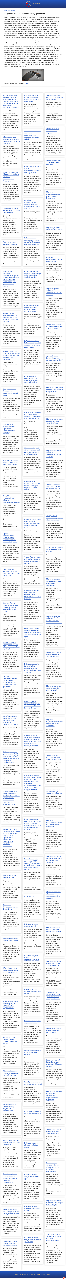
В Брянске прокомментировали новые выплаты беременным (53, 195)
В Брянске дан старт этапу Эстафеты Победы (54, 229)
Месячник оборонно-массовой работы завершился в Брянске (54, 791)
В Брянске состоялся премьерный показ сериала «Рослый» (53, 1131)
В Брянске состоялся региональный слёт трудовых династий (53, 654)
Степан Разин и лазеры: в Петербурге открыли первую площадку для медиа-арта (32, 560)
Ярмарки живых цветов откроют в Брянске (32, 1022)
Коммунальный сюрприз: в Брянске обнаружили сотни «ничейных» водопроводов (53, 1167)
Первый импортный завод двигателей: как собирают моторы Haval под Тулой (11, 646)
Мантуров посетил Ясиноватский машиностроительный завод (10, 392)
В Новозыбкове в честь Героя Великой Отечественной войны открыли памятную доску (32, 523)
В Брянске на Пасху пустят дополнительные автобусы (32, 991)
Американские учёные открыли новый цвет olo (11, 939)
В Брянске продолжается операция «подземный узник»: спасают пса (54, 824)
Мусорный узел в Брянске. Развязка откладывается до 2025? (54, 358)
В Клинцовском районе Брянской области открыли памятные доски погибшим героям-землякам (33, 668)
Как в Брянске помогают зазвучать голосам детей (33, 1083)
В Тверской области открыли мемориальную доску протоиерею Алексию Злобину (32, 275)
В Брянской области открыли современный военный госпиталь (10, 1073)
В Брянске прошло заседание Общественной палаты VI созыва (54, 292)
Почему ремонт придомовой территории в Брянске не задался (54, 518)
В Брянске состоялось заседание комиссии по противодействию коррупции (54, 859)
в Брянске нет (29, 897)
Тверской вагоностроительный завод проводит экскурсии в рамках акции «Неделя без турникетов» (10, 682)
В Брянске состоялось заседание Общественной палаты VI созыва (54, 454)
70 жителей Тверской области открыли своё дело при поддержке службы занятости (32, 451)
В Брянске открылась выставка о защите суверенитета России (53, 930)
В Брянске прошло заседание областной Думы (31, 1177)
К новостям (36, 3)
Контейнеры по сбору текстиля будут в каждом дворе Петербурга (11, 210)
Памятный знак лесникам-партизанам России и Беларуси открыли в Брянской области (32, 486)
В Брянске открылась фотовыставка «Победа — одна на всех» (54, 326)
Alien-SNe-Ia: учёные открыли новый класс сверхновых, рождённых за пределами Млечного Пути (32, 632)
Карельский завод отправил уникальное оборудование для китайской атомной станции (10, 607)
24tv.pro (26, 83)
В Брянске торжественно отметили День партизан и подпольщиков (54, 390)
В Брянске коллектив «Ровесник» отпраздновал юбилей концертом (53, 895)
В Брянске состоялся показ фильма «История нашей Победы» (54, 1203)
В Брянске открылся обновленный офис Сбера (31, 1145)
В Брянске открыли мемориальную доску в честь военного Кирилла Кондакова (11, 140)
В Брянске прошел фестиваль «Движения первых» (32, 1208)
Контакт (33, 1274)
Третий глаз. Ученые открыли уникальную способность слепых (10, 1243)
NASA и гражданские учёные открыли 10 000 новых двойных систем (11, 1212)
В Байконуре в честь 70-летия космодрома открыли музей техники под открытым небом (32, 415)
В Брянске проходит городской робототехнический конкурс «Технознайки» (54, 620)
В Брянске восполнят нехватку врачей (31, 925)
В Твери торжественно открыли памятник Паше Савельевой (11, 1142)
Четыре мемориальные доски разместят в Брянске (32, 1052)
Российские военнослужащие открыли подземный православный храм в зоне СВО (32, 204)
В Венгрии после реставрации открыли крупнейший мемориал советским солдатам (32, 241)
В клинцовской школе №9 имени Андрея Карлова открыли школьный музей (31, 308)
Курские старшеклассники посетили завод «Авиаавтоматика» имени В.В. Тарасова (10, 538)
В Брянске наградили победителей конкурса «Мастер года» (54, 1030)
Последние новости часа (22, 1274)
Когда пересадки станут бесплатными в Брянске (32, 1112)
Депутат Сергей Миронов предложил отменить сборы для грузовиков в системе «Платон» (10, 318)
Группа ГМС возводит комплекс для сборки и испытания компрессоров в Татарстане (11, 177)
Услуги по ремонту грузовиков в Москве (10, 243)
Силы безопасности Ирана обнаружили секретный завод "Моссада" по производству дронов (10, 720)
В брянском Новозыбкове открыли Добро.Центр (10, 907)
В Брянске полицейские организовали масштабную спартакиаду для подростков (54, 1096)
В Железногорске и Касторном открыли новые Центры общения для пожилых (32, 98)
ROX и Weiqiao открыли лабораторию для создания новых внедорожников (11, 1005)
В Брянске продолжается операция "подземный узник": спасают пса (54, 723)
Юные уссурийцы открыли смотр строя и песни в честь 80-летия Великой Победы (32, 705)
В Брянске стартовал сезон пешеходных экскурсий (53, 162)
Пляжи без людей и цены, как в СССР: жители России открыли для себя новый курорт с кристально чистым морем (33, 864)
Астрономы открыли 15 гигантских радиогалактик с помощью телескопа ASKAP (32, 135)
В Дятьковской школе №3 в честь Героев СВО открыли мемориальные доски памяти (32, 344)
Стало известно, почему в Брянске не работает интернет (54, 549)
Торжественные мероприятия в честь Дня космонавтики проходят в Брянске (53, 996)
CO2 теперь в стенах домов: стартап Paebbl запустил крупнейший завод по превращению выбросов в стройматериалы (11, 757)
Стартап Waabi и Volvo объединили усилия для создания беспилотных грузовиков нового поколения (11, 355)
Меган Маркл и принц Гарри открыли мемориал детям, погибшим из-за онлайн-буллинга (32, 595)
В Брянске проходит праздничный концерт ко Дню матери (32, 1240)
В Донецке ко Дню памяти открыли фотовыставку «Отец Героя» (10, 1040)
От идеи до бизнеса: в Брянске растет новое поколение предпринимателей (53, 1237)
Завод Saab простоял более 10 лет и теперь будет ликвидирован (10, 462)
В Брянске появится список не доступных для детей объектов (53, 486)
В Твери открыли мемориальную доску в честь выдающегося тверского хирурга (32, 380)
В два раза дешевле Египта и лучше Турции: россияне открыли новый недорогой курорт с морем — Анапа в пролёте (32, 824)
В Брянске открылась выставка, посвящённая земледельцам (54, 97)
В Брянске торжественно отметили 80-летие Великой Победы (54, 421)
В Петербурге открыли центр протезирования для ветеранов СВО (10, 970)
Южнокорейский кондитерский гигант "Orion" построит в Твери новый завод (11, 572)
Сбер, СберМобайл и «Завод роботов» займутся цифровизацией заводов (11, 499)
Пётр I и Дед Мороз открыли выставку (9, 876)
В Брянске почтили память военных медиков (52, 131)
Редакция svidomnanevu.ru (44, 1274)
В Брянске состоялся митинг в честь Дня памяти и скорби (53, 688)
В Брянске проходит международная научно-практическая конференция (54, 582)
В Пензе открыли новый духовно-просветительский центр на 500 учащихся (32, 170)
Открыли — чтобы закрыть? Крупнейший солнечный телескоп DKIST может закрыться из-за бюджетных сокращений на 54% (32, 741)
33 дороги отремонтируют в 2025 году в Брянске (54, 259)
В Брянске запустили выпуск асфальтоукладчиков (31, 958)
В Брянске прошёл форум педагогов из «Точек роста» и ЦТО (53, 757)
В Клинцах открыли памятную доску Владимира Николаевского (9, 1108)
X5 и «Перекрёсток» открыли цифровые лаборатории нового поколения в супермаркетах (10, 1178)
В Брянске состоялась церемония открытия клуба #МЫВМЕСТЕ (53, 963)
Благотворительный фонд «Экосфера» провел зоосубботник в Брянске (54, 1063)
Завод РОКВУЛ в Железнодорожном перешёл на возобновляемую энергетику (9, 429)
